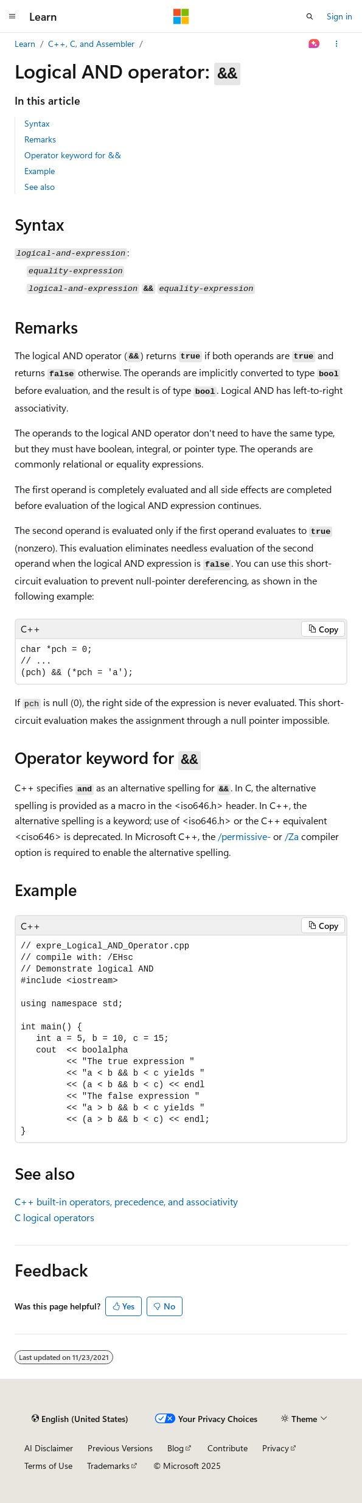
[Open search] (310, 16)
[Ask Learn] (314, 44)
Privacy (275, 1448)
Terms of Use (48, 1465)
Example (39, 171)
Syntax (36, 123)
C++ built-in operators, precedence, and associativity (126, 1201)
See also (39, 186)
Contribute (227, 1448)
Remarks (40, 139)
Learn (25, 43)
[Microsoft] (181, 16)
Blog (175, 1448)
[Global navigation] (12, 16)
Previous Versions (120, 1448)
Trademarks (108, 1465)
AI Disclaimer (48, 1448)
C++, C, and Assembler (91, 43)
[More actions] (336, 44)
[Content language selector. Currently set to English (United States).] (80, 1418)
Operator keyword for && (72, 155)
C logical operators (54, 1217)
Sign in (339, 16)
